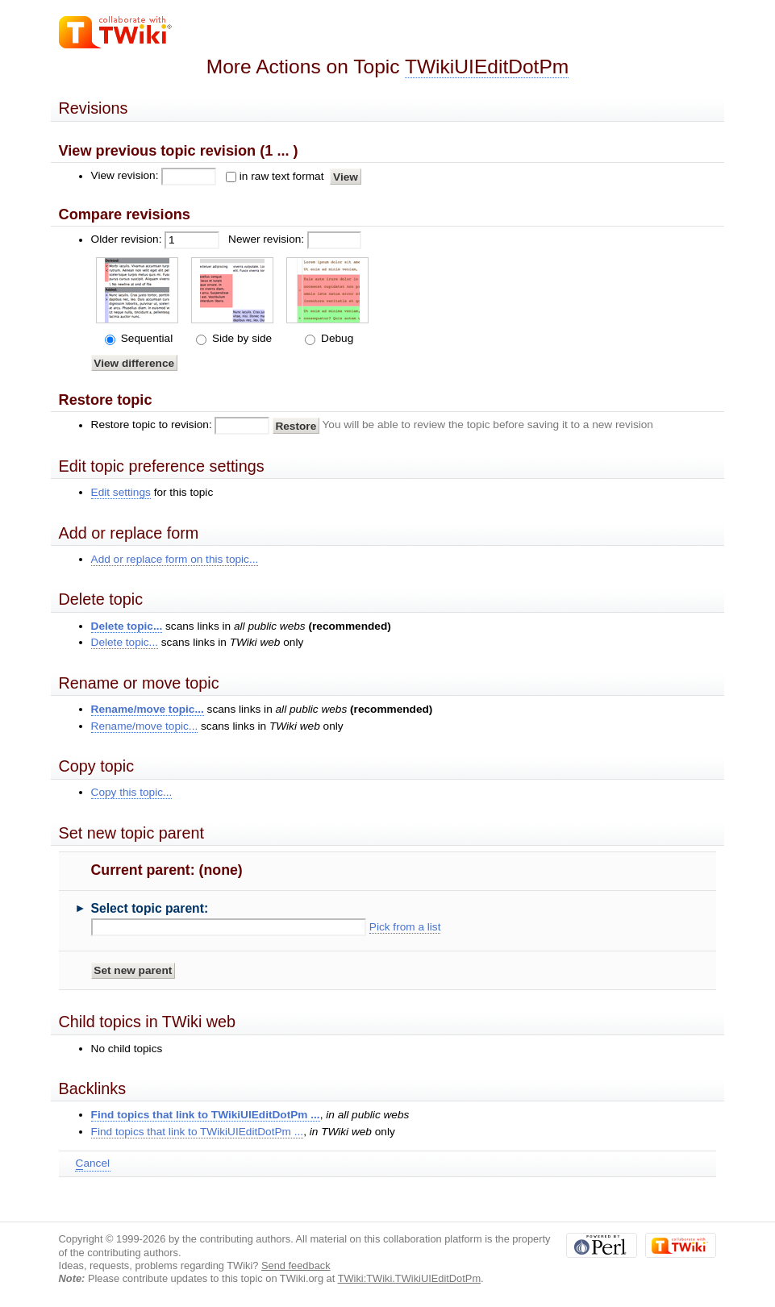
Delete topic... (127, 626)
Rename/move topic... (147, 709)
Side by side (240, 338)
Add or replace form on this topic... (175, 559)
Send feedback (296, 1265)
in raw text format (282, 176)
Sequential (145, 338)
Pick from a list (405, 927)
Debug (335, 338)
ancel (93, 1163)
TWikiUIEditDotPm (487, 66)
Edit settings (121, 492)
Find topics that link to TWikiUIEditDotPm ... (205, 1115)
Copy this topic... (132, 792)
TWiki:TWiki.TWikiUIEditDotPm (409, 1278)
